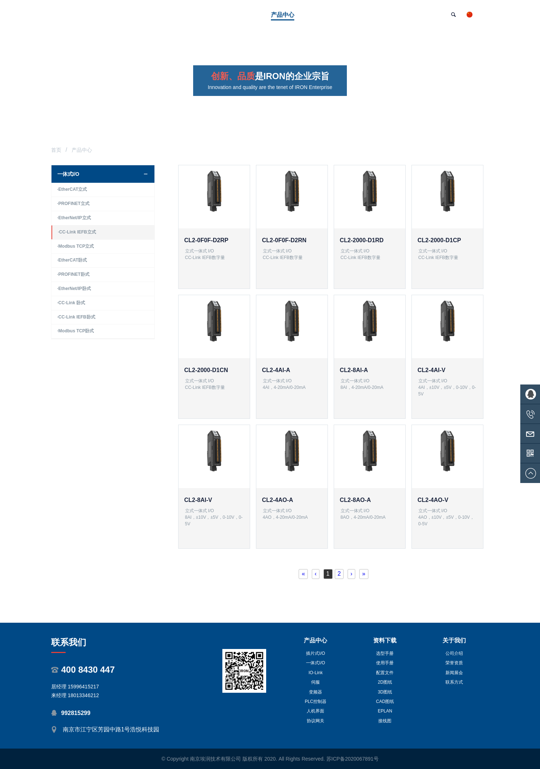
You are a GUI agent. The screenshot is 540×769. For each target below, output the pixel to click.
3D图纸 (385, 692)
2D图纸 (385, 682)
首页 (56, 150)
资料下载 (385, 640)
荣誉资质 (454, 662)
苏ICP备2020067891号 (352, 759)
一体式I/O (315, 662)
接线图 (384, 720)
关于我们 (454, 640)
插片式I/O (315, 653)
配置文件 (385, 672)
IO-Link (316, 672)
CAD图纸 (385, 701)
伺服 (315, 682)
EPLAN (385, 711)
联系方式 (454, 682)
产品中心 (315, 640)
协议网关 (315, 720)
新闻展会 (454, 672)
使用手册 (385, 662)
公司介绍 (454, 653)
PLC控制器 (315, 701)
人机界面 (315, 711)
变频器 (315, 692)
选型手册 (385, 653)
